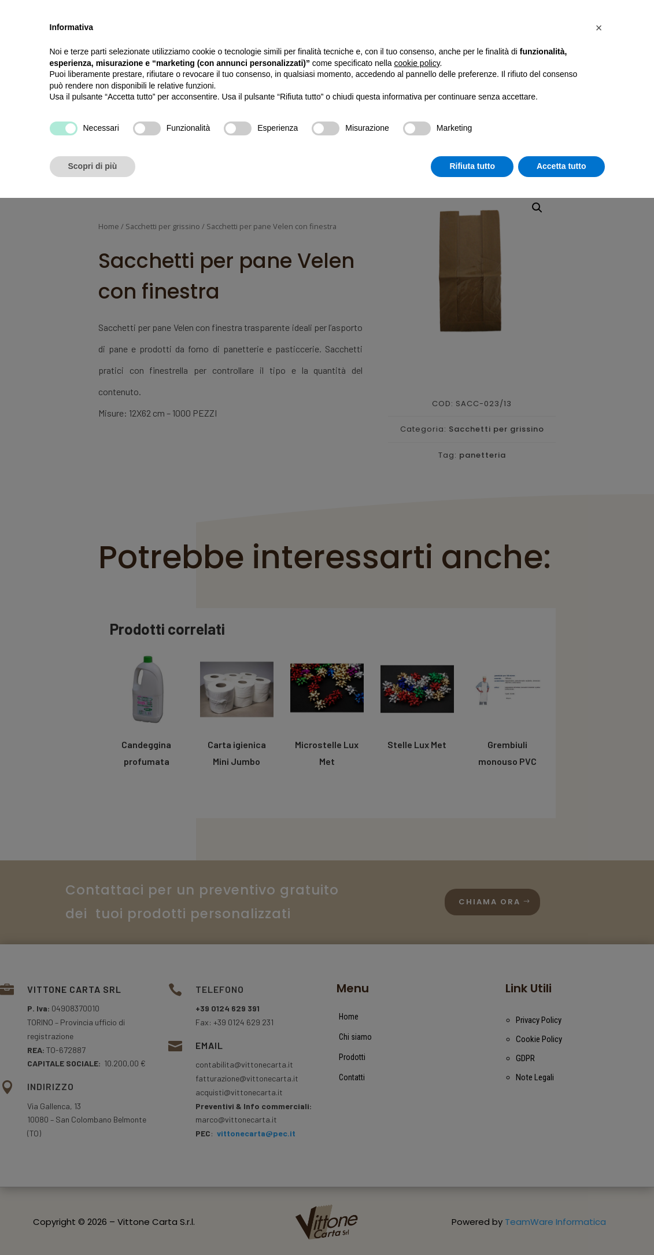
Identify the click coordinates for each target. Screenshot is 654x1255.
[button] (599, 1085)
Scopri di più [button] (92, 1223)
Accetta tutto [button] (561, 1223)
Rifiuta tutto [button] (472, 1223)
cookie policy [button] (416, 1120)
